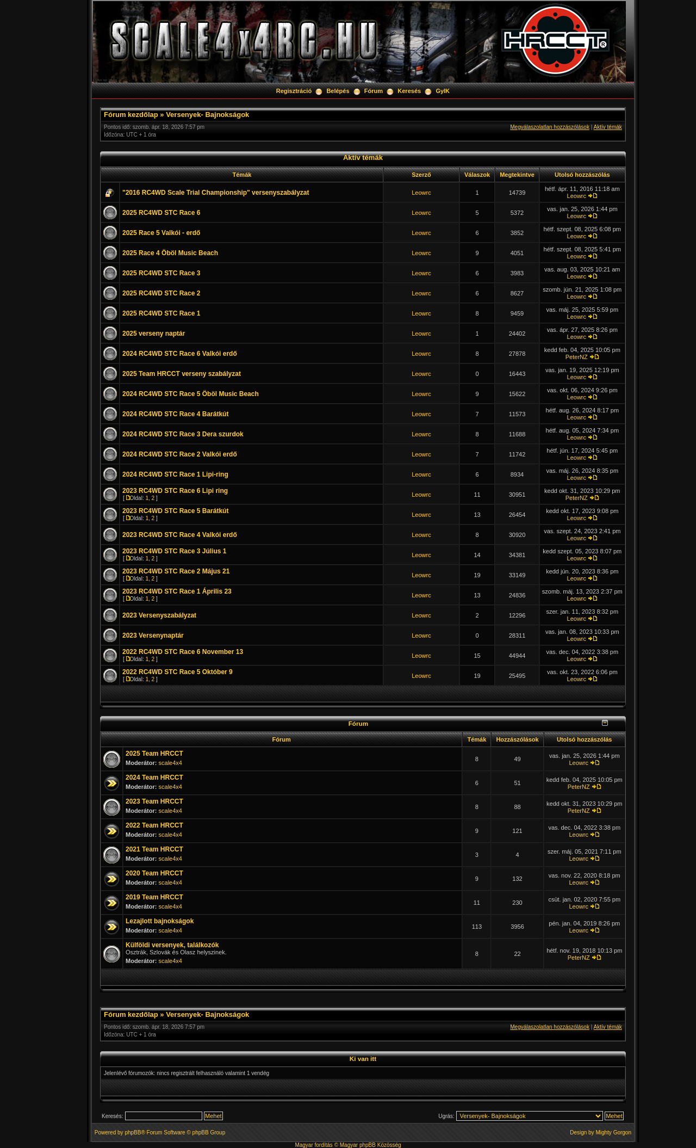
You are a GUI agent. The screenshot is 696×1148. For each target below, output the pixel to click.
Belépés (337, 91)
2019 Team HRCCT (154, 897)
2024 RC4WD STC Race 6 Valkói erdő (179, 353)
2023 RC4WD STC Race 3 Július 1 (174, 551)
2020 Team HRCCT (154, 873)
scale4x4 (170, 763)
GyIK (443, 91)
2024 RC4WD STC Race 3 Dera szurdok (183, 434)
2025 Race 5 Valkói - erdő (161, 233)
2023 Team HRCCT (154, 801)
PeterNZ (577, 357)
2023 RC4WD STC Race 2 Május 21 (175, 571)
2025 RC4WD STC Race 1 (161, 313)
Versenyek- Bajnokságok (207, 114)
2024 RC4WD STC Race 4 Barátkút (175, 414)
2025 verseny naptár (153, 333)
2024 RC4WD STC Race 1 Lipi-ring (175, 474)
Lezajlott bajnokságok (160, 921)
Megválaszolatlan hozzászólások (549, 127)
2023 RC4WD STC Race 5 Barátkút (175, 511)
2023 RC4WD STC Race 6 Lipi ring (175, 491)
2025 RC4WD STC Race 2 (161, 293)
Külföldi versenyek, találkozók (172, 945)
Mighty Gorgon (613, 1132)
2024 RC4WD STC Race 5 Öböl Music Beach (190, 394)
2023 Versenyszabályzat (159, 615)
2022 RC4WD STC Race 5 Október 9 (177, 672)
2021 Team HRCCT (154, 849)
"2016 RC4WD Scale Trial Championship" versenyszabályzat (215, 192)
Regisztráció (294, 91)
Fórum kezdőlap (131, 114)
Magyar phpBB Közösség (370, 1145)
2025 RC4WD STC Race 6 (161, 213)
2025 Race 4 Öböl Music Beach (170, 253)
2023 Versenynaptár (153, 635)
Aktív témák (608, 127)
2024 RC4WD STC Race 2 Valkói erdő (179, 454)
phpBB (133, 1132)
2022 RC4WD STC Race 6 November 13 (182, 652)
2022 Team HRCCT (154, 825)
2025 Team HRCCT (154, 753)
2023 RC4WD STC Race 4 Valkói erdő (179, 535)
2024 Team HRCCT (154, 777)
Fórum (373, 91)
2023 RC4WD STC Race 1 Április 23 (177, 591)
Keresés (409, 91)
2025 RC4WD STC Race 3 (161, 273)
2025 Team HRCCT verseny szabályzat (181, 374)
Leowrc (421, 192)
